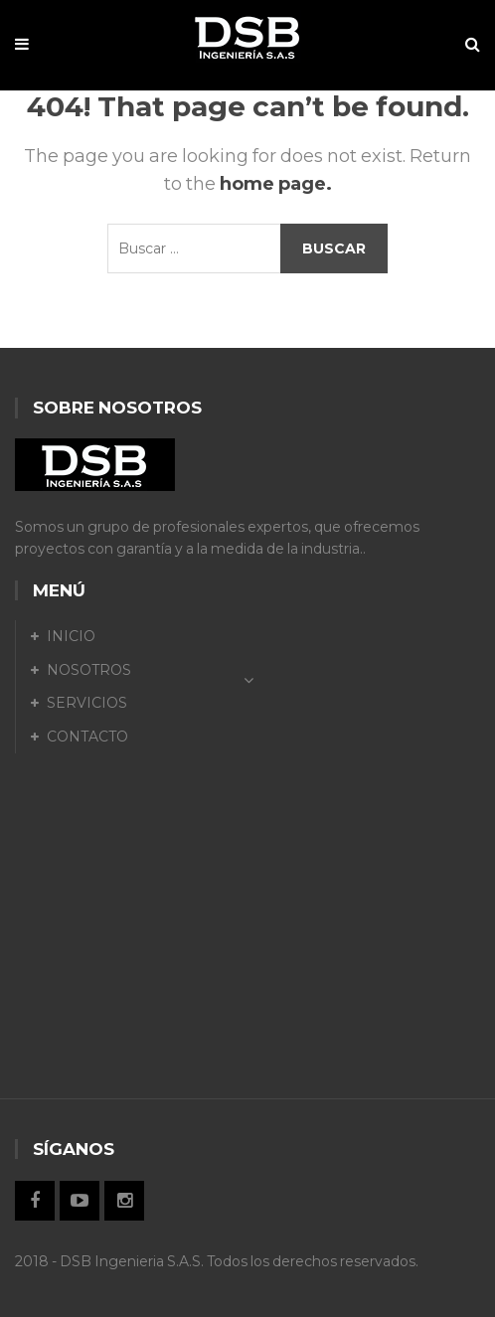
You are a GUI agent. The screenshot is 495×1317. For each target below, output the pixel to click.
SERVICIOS (87, 703)
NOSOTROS (89, 670)
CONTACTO (87, 736)
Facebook (35, 1201)
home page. (276, 184)
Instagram (124, 1201)
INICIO (71, 636)
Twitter (79, 1201)
